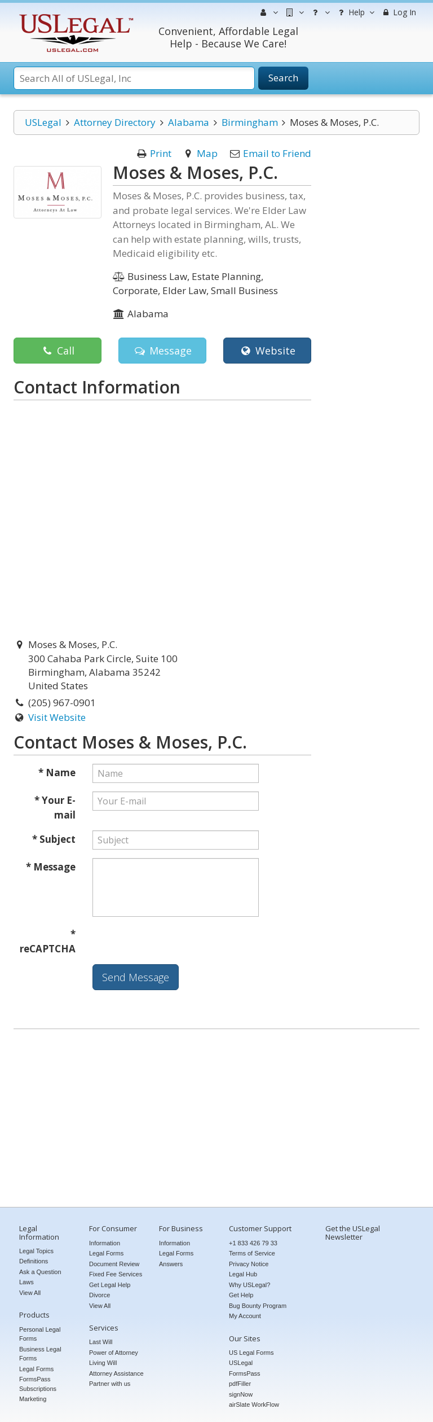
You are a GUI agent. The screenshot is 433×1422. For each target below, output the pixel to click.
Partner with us (109, 1383)
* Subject (54, 839)
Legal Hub (243, 1274)
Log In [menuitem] (398, 12)
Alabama (188, 122)
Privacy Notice (248, 1264)
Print (160, 153)
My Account (245, 1315)
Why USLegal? (249, 1284)
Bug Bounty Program (257, 1305)
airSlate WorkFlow (254, 1404)
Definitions (33, 1261)
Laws (26, 1282)
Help (355, 12)
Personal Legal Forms (39, 1334)
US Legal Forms (251, 1352)
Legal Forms (36, 1369)
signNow (241, 1394)
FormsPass (244, 1373)
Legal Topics (36, 1251)
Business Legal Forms (40, 1354)
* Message (51, 866)
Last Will (101, 1341)
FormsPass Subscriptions (37, 1384)
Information (104, 1243)
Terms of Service (252, 1253)
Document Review (114, 1264)
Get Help (241, 1295)
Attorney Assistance (116, 1373)
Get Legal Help (109, 1284)
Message (162, 350)
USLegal (43, 122)
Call (57, 350)
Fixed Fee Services (115, 1274)
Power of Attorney (113, 1352)
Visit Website (57, 717)
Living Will (103, 1362)
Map (207, 153)
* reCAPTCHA (48, 941)
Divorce (99, 1295)
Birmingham (250, 122)
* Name (57, 772)
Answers (171, 1264)
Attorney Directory (115, 122)
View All (30, 1292)
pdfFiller (240, 1383)
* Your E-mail (55, 807)
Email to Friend (277, 153)
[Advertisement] (216, 1119)
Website (267, 350)
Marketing (32, 1398)
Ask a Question (40, 1271)
